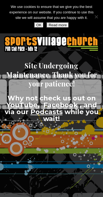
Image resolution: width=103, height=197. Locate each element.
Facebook (60, 105)
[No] (96, 16)
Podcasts (46, 112)
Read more (58, 25)
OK (38, 25)
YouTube (22, 105)
